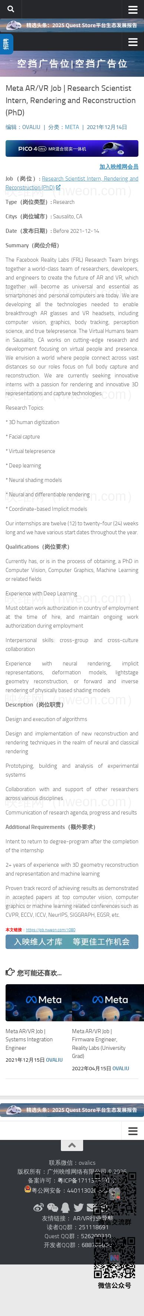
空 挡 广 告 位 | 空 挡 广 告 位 (72, 63)
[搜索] (11, 9)
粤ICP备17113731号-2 (87, 1180)
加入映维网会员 (118, 166)
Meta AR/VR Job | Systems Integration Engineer (29, 1039)
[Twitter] (78, 1208)
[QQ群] (65, 1208)
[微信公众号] (52, 1208)
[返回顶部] (72, 1145)
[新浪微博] (38, 1208)
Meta (72, 127)
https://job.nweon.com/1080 (50, 930)
